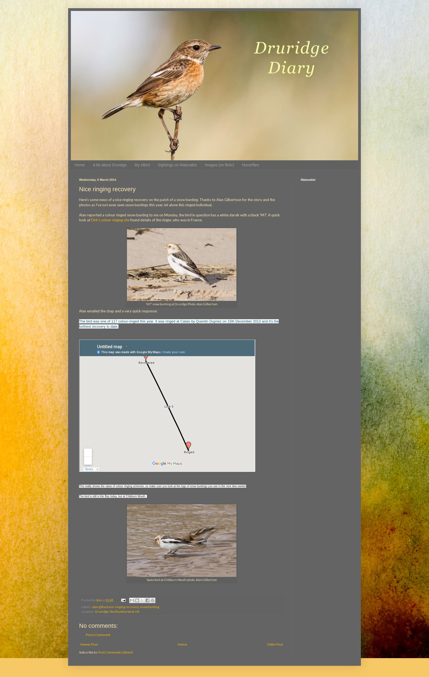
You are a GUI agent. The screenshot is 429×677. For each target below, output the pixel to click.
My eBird (142, 165)
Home (80, 165)
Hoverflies (250, 165)
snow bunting (149, 607)
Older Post (275, 644)
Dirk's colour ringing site (110, 220)
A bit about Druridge (110, 165)
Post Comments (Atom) (115, 652)
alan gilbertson (103, 607)
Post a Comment (98, 635)
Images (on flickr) (219, 165)
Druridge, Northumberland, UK (117, 611)
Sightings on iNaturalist (177, 165)
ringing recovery (127, 607)
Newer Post (89, 644)
